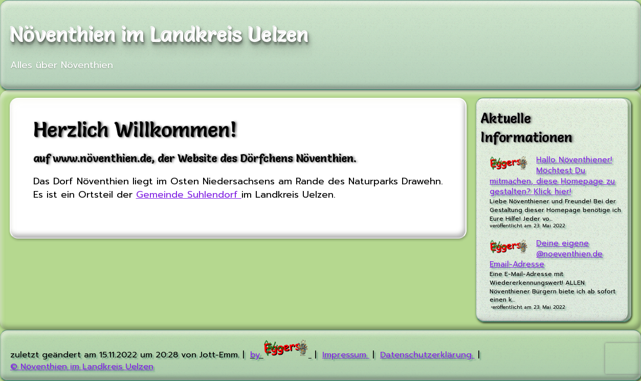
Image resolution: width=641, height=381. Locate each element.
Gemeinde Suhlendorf (188, 194)
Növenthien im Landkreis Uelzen (159, 34)
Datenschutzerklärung (427, 354)
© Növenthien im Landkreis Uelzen (81, 366)
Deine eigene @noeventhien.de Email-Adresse (546, 254)
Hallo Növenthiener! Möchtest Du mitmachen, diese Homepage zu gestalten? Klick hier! (552, 176)
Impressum (345, 354)
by (281, 354)
